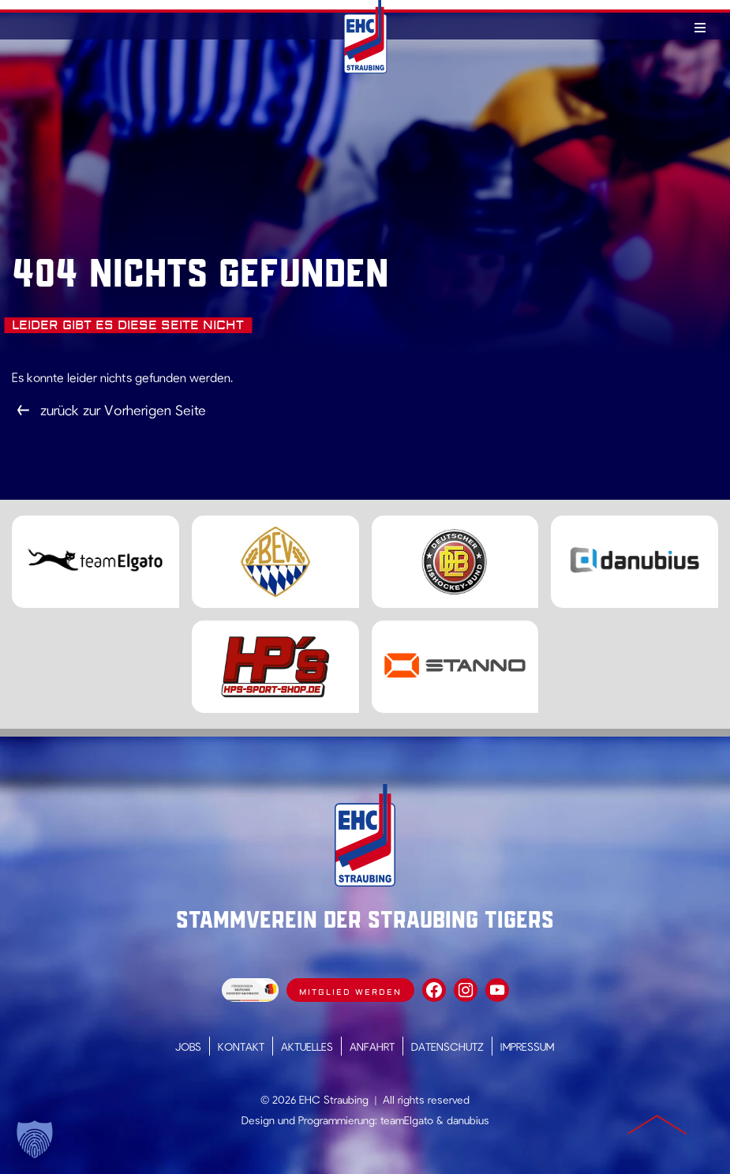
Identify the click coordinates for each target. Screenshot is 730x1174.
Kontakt (241, 1046)
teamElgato (406, 1120)
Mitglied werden (350, 992)
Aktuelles (307, 1046)
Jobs (188, 1046)
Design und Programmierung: (309, 1120)
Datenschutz (447, 1046)
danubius (468, 1120)
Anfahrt (372, 1046)
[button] (34, 1139)
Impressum (527, 1046)
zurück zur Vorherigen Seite (123, 409)
